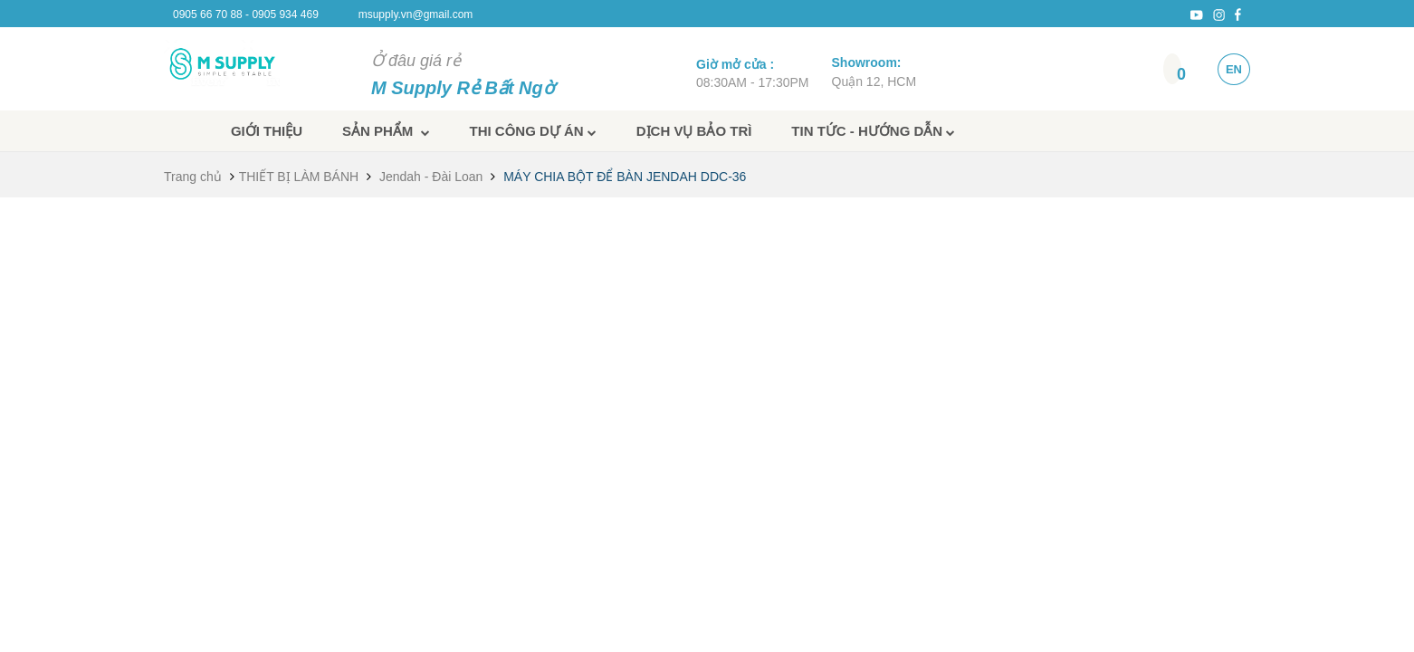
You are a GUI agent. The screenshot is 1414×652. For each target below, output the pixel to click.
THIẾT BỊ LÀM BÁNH (299, 176)
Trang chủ (193, 176)
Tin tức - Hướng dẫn (873, 131)
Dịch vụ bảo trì (694, 131)
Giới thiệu (266, 131)
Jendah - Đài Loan (430, 176)
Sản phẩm (386, 131)
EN (1234, 69)
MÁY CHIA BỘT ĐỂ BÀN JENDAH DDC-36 (624, 176)
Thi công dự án (533, 131)
